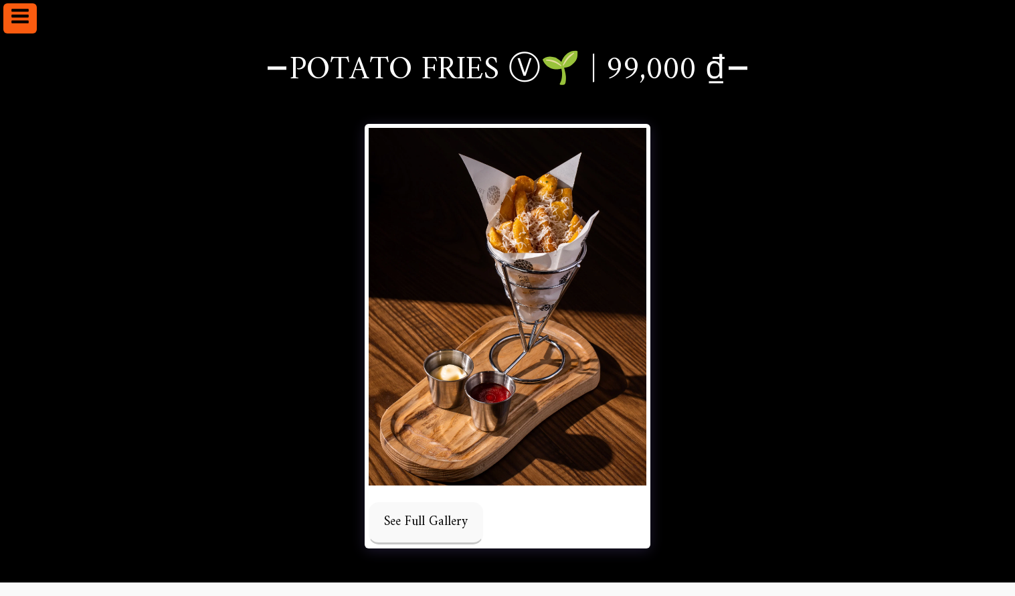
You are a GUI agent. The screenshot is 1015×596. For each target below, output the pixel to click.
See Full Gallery (426, 521)
